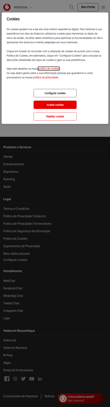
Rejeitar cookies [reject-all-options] (55, 116)
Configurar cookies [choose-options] (55, 93)
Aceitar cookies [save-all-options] (55, 104)
